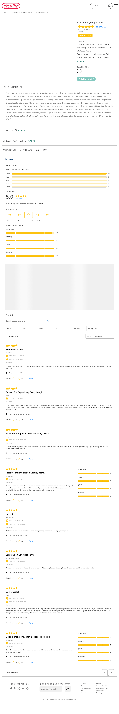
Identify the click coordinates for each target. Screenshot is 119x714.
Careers (83, 683)
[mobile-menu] (116, 5)
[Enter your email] (51, 689)
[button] (86, 79)
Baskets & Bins (27, 12)
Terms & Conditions (102, 686)
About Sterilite (86, 688)
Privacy (98, 683)
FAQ (82, 690)
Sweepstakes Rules (102, 688)
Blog (82, 686)
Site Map (99, 693)
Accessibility (100, 690)
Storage (14, 12)
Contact (83, 693)
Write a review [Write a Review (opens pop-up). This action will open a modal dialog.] (85, 35)
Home (5, 12)
